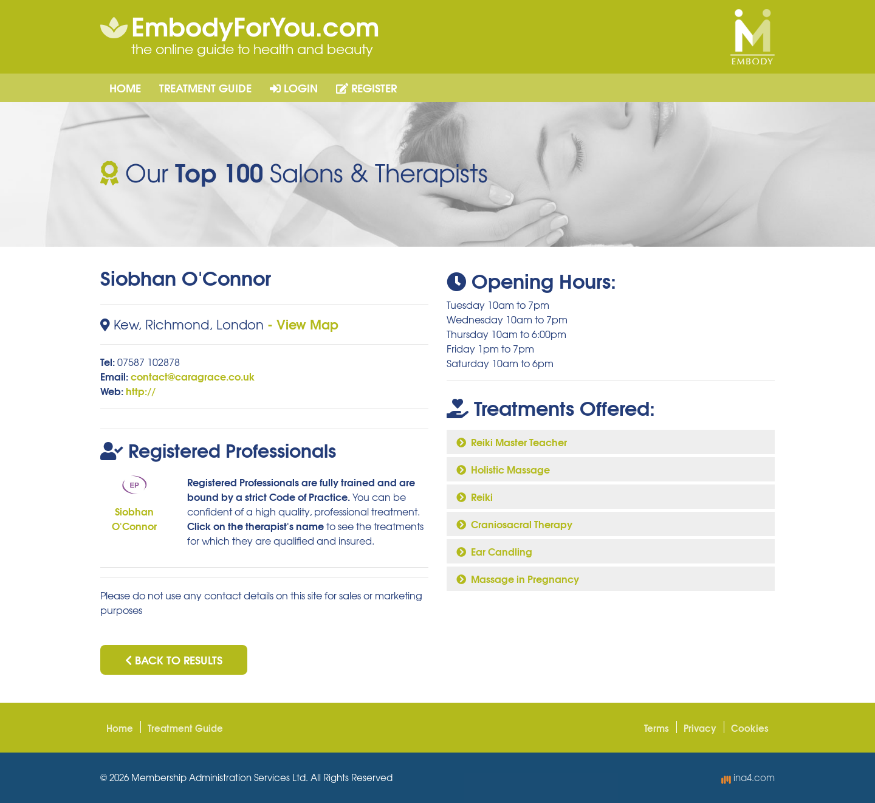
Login (294, 87)
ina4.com (748, 777)
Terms (656, 727)
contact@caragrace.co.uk (193, 376)
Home (125, 87)
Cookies (750, 727)
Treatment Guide (205, 87)
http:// (141, 390)
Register (366, 87)
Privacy (700, 727)
